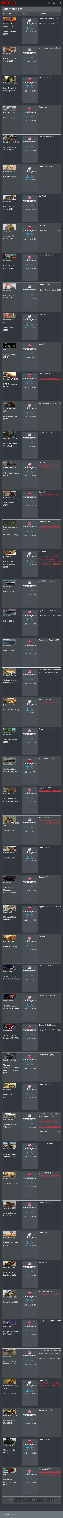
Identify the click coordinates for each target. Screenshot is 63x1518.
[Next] (52, 1500)
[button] (49, 3)
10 (44, 1500)
